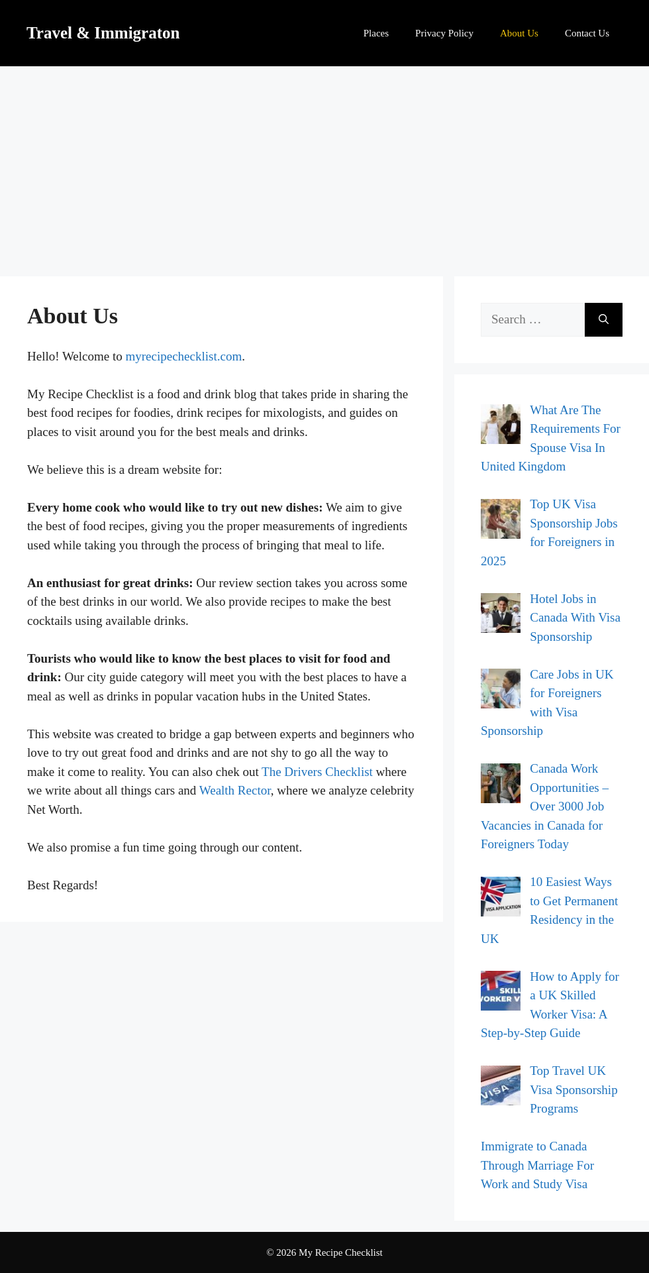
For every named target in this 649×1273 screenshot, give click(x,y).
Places (376, 33)
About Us (519, 33)
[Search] (604, 320)
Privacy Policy (444, 33)
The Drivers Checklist (317, 772)
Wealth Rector (235, 790)
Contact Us (587, 33)
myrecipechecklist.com (184, 356)
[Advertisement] (324, 165)
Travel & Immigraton (102, 33)
